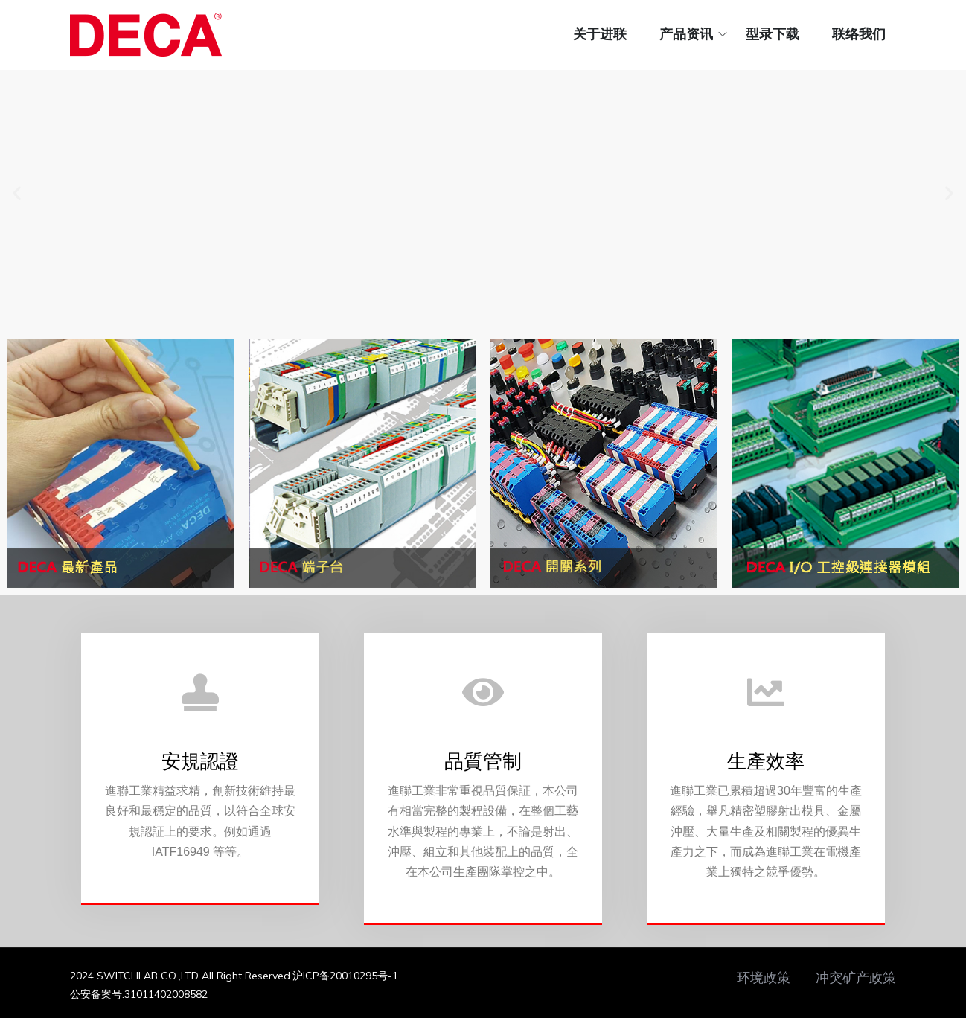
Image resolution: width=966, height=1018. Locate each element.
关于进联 (600, 34)
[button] (16, 193)
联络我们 (859, 34)
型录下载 (772, 34)
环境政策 (763, 977)
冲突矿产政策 (856, 977)
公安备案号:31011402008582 (139, 994)
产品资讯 (686, 34)
